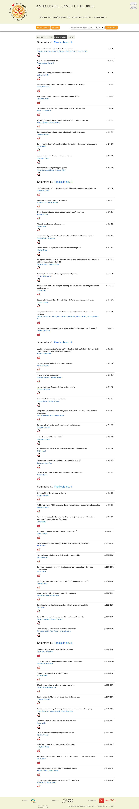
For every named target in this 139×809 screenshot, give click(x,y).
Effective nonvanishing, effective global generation (55, 685)
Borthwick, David (43, 631)
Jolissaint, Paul (42, 583)
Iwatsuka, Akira (42, 264)
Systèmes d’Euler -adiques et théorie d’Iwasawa (55, 649)
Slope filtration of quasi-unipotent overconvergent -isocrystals (60, 212)
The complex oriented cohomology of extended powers (57, 274)
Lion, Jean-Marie (43, 415)
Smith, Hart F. (41, 451)
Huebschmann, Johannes (46, 238)
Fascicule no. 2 (63, 181)
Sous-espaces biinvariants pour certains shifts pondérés (58, 780)
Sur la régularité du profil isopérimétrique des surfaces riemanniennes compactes (67, 144)
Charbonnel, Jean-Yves (45, 663)
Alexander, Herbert (43, 439)
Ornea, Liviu (54, 595)
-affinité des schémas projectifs (51, 493)
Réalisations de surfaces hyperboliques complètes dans (59, 460)
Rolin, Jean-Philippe (57, 415)
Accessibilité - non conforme (76, 806)
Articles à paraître (43, 28)
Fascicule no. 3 (63, 342)
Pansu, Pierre (41, 146)
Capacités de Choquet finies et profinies (52, 399)
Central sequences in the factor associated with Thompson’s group (62, 581)
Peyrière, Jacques (58, 51)
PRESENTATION (44, 17)
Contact (110, 806)
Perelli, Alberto (53, 202)
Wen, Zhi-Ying (82, 51)
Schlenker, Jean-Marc (44, 463)
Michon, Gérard (53, 401)
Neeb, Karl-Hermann (44, 110)
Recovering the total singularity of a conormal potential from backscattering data (66, 756)
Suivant (71, 37)
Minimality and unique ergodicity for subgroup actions (57, 768)
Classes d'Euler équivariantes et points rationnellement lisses (59, 472)
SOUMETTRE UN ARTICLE (82, 17)
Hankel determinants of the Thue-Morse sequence (55, 49)
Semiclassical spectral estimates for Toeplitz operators (57, 629)
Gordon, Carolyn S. (43, 316)
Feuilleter (55, 28)
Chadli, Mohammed (43, 87)
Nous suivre (91, 806)
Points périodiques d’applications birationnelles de (57, 531)
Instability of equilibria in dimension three (52, 673)
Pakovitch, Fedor (43, 190)
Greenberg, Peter (43, 99)
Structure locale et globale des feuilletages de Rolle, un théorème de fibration (65, 300)
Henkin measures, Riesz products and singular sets (56, 387)
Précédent (40, 37)
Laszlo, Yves (41, 226)
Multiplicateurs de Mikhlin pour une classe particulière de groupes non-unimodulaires (68, 505)
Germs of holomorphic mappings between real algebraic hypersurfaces (63, 543)
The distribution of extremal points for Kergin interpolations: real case (63, 120)
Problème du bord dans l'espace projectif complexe (56, 744)
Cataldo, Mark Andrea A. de (46, 687)
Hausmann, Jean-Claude (45, 170)
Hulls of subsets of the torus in (49, 437)
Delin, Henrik (41, 522)
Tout (96, 27)
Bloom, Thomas (42, 122)
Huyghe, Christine (43, 495)
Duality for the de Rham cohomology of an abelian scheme (58, 697)
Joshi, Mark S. (42, 759)
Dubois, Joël (41, 290)
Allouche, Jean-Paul (44, 51)
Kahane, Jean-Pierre (44, 353)
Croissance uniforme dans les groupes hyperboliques (57, 721)
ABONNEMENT (100, 17)
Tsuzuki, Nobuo (42, 214)
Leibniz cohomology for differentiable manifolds (54, 72)
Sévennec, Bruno (43, 158)
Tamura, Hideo (54, 264)
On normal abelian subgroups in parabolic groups (55, 732)
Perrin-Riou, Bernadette (45, 652)
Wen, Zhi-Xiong (71, 51)
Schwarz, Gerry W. (43, 377)
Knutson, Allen (60, 170)
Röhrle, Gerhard (42, 735)
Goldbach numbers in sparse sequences (52, 200)
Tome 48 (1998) (61, 37)
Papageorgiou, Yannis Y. (45, 63)
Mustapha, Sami (42, 507)
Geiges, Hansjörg (43, 619)
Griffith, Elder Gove (43, 331)
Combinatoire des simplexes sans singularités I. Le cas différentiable (62, 605)
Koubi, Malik (41, 723)
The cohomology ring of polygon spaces (52, 168)
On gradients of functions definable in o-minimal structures (59, 425)
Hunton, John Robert (44, 276)
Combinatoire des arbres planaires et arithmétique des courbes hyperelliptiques (66, 188)
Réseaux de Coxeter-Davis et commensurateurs (54, 363)
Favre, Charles (42, 533)
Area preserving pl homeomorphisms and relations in (58, 96)
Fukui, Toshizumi (43, 711)
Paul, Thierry (54, 631)
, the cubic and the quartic (48, 61)
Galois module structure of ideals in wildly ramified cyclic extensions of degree (67, 328)
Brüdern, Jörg (41, 202)
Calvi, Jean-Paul (54, 122)
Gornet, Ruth (56, 316)
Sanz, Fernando (42, 557)
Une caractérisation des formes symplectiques (54, 156)
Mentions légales (102, 806)
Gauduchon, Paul (43, 595)
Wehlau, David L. (57, 377)
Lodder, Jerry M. (42, 75)
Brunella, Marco (42, 675)
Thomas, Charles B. (57, 619)
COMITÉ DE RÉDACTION (61, 17)
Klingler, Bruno (42, 250)
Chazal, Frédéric (42, 302)
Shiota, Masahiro (67, 711)
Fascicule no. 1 (63, 42)
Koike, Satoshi (55, 711)
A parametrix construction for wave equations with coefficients (62, 449)
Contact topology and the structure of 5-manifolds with (60, 617)
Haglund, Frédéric (43, 365)
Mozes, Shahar (42, 770)
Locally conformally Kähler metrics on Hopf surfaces (56, 593)
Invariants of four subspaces (47, 375)
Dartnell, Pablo (42, 401)
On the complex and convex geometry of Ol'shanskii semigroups (61, 108)
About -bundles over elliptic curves (50, 224)
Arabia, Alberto (42, 475)
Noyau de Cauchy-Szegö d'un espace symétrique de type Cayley (60, 84)
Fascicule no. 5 (63, 642)
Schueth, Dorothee (68, 316)
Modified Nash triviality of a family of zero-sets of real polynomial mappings (64, 709)
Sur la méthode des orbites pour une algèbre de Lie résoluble (59, 661)
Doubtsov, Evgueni (43, 389)
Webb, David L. (81, 316)
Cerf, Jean (40, 607)
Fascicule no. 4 (63, 486)
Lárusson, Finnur (43, 134)
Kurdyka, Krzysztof (43, 427)
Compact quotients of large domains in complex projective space (61, 132)
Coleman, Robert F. (43, 699)
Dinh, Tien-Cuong (43, 747)
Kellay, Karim (51, 782)
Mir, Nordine (41, 545)
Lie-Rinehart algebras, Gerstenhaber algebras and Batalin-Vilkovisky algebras (65, 236)
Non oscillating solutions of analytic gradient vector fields (58, 555)
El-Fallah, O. (41, 782)
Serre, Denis (41, 571)
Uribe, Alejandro (65, 631)
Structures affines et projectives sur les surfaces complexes (59, 248)
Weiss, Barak (53, 770)
